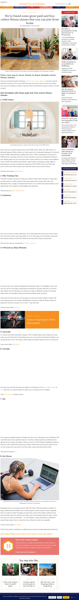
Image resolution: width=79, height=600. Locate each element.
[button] (12, 6)
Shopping (29, 579)
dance (46, 387)
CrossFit (28, 81)
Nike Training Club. (18, 191)
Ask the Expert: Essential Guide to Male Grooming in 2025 (69, 92)
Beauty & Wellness (30, 12)
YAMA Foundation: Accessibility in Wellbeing (69, 64)
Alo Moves (17, 525)
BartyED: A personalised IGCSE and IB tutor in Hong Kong (69, 32)
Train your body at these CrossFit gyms (10, 584)
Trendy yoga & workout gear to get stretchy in (29, 584)
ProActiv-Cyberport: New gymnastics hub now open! (70, 120)
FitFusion (17, 307)
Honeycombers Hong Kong (32, 4)
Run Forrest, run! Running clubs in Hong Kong (48, 584)
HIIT (1, 390)
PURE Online (18, 171)
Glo (15, 452)
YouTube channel (29, 243)
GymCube (16, 344)
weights (52, 387)
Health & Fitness (33, 316)
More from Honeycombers (26, 552)
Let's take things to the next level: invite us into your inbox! (26, 534)
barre (43, 81)
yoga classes (35, 81)
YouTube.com (8, 394)
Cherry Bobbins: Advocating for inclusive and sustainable (68, 152)
